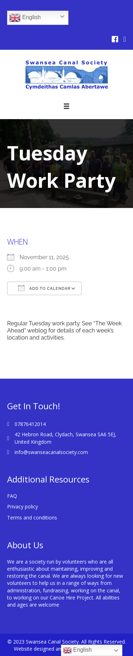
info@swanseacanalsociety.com (51, 452)
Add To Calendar (44, 288)
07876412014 (30, 424)
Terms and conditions (32, 517)
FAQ (12, 495)
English (25, 17)
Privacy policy (22, 506)
